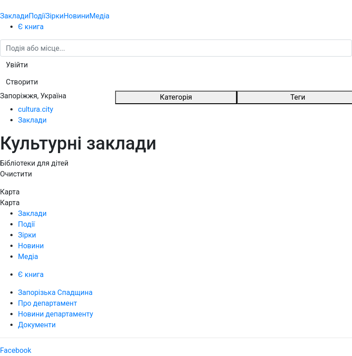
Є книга (31, 26)
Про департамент (47, 303)
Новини (76, 16)
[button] (17, 65)
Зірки (54, 16)
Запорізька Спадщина (55, 292)
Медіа (99, 16)
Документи (37, 325)
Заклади (14, 16)
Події (37, 16)
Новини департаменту (55, 314)
